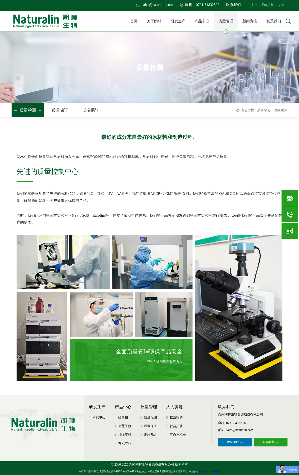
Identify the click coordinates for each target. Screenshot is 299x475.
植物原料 (124, 435)
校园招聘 (176, 417)
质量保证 (60, 110)
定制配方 (92, 110)
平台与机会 (178, 435)
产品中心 (202, 21)
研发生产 (178, 21)
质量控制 (263, 110)
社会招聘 (176, 426)
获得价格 (271, 442)
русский (283, 5)
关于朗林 (154, 21)
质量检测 (28, 110)
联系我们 (233, 5)
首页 (134, 21)
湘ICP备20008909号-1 (209, 471)
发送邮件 (235, 442)
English (267, 5)
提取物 (123, 417)
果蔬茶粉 (124, 426)
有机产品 (124, 443)
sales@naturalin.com (154, 5)
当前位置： (249, 110)
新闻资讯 (249, 21)
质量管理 (225, 25)
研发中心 (98, 417)
